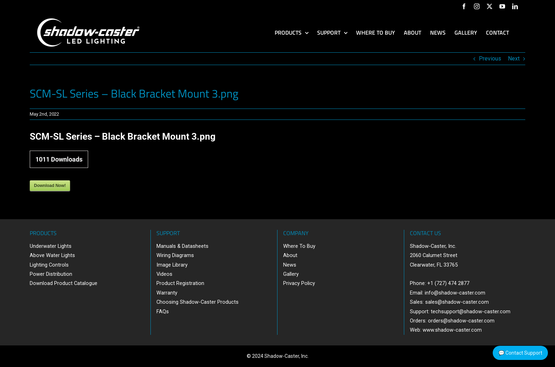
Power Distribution (51, 274)
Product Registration (180, 283)
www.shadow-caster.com (452, 330)
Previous (490, 58)
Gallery (291, 274)
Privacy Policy (299, 283)
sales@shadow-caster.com (457, 302)
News (289, 265)
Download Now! (50, 185)
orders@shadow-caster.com (461, 321)
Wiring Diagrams (175, 255)
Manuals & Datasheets (182, 246)
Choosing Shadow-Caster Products (197, 302)
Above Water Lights (52, 255)
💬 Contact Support (520, 353)
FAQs (162, 311)
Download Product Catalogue (63, 283)
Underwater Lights (50, 246)
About (290, 255)
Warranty (166, 293)
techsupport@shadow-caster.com (470, 311)
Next (514, 58)
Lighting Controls (49, 265)
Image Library (172, 265)
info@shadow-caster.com (455, 293)
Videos (164, 274)
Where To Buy (299, 246)
